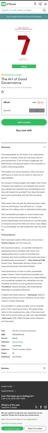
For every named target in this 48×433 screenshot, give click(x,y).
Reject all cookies (35, 428)
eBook (6, 102)
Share (2, 91)
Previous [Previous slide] (1, 16)
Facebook (41, 407)
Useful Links (6, 386)
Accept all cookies (12, 429)
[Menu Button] (45, 4)
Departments (7, 390)
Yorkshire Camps (9, 407)
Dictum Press (17, 342)
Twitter (36, 407)
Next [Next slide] (46, 16)
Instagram (45, 407)
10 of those (8, 4)
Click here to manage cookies (11, 423)
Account (35, 3)
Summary (5, 147)
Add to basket (24, 122)
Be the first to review (13, 74)
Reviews (5, 368)
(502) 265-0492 (18, 398)
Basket (40, 3)
